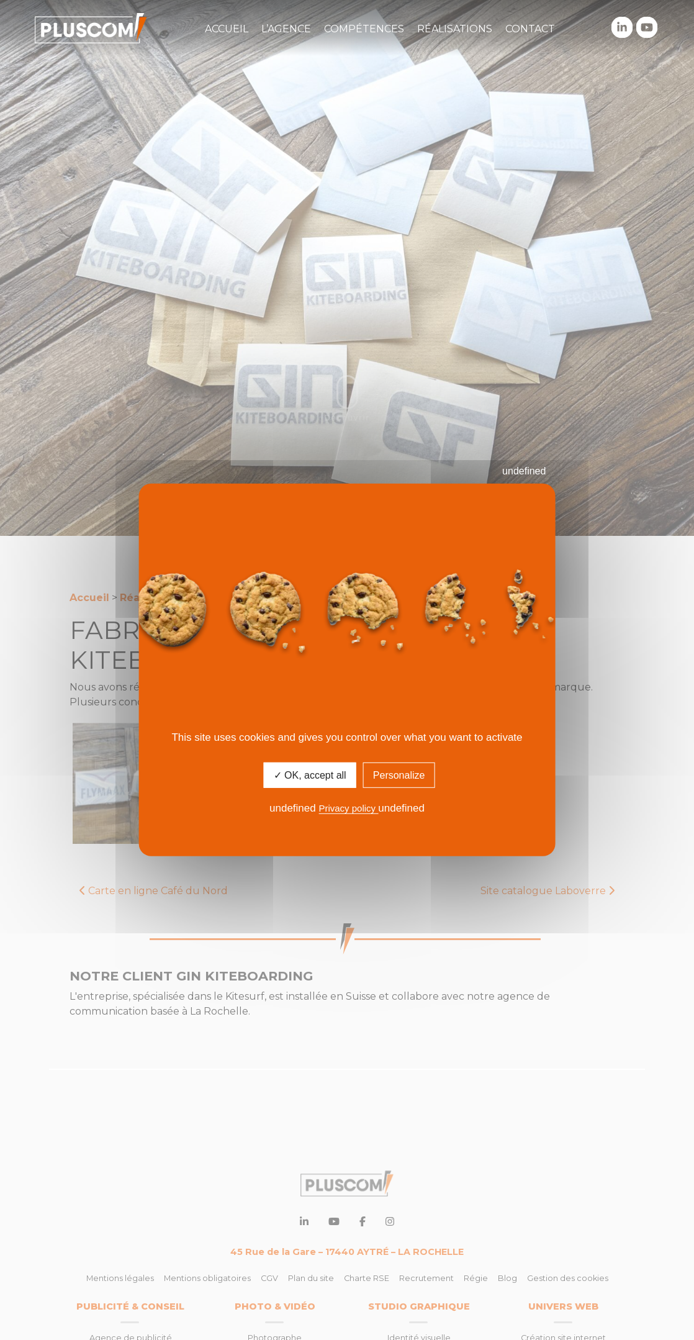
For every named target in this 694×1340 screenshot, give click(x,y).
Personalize (399, 775)
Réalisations (454, 29)
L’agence (286, 29)
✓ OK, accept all (310, 775)
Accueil (226, 29)
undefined (524, 471)
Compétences (364, 29)
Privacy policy (348, 808)
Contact (530, 29)
